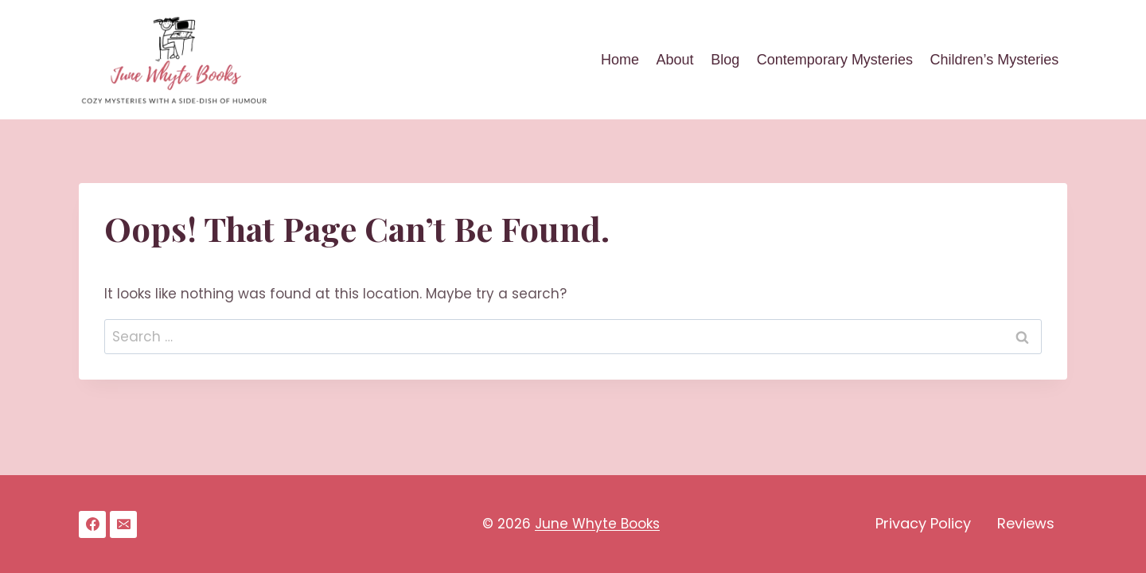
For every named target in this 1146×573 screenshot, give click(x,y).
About (675, 60)
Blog (725, 60)
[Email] (123, 524)
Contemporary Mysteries (835, 60)
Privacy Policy (923, 523)
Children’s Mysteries (994, 60)
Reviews (1025, 523)
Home (620, 60)
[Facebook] (92, 524)
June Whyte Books (597, 523)
